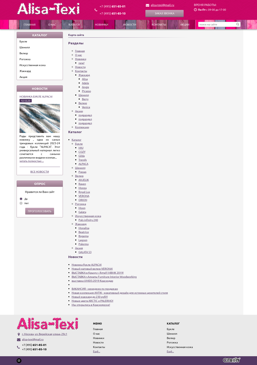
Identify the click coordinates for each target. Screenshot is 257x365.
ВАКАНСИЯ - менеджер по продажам (95, 288)
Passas (82, 171)
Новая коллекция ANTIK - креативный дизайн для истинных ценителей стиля (120, 292)
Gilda (82, 155)
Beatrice (84, 232)
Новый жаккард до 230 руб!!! (90, 296)
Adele (85, 83)
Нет (26, 203)
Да (26, 198)
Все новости (39, 171)
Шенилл (24, 47)
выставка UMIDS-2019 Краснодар (92, 280)
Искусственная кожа (32, 65)
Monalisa (84, 228)
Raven (82, 183)
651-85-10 (113, 13)
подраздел (85, 115)
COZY (82, 151)
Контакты (159, 24)
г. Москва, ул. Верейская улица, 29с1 (44, 334)
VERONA (84, 195)
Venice (86, 107)
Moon (82, 208)
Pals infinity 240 (88, 220)
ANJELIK (84, 179)
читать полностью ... (31, 161)
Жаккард (25, 71)
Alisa (85, 79)
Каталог (74, 24)
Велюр (23, 53)
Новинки (101, 24)
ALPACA (83, 163)
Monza (83, 187)
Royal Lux (84, 191)
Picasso (86, 91)
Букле (23, 41)
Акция (23, 77)
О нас (52, 24)
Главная (30, 24)
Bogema (83, 236)
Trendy (83, 159)
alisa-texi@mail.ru (162, 5)
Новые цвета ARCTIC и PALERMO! (92, 300)
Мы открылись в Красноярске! (91, 304)
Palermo (84, 244)
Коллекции (82, 127)
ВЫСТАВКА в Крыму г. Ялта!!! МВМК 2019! (98, 272)
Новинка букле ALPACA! (36, 96)
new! (81, 63)
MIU (81, 147)
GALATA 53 (85, 252)
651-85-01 (113, 6)
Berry (85, 99)
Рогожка (24, 59)
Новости (129, 24)
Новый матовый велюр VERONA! (92, 268)
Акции (184, 24)
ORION (83, 200)
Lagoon (83, 240)
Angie (85, 87)
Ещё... (96, 351)
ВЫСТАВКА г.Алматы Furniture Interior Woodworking (104, 276)
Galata (82, 212)
